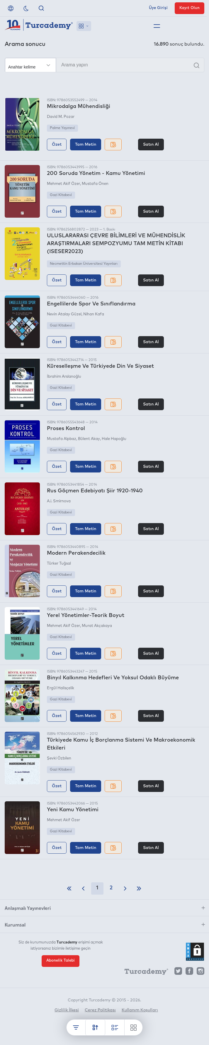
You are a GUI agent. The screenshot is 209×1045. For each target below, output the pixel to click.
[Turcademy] (143, 972)
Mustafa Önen (95, 184)
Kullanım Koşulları (140, 1010)
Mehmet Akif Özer (63, 184)
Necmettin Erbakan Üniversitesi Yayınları (84, 264)
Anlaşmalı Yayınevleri (28, 907)
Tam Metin (85, 144)
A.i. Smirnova (59, 501)
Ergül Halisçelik (60, 688)
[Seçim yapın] (30, 65)
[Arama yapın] (104, 65)
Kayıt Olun (189, 8)
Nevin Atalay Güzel (64, 314)
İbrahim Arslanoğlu (64, 377)
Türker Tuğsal (59, 564)
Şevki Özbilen (59, 758)
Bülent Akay (89, 439)
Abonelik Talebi (60, 960)
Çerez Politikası (100, 1010)
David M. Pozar (60, 117)
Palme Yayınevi (62, 128)
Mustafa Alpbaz (61, 439)
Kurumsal (15, 924)
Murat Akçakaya (97, 626)
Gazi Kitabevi (61, 195)
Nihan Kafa (93, 314)
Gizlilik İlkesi (67, 1010)
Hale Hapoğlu (114, 439)
